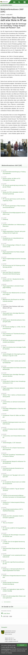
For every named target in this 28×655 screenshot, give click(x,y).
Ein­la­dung (5, 219)
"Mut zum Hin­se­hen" (8, 522)
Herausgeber (4, 627)
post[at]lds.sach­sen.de (13, 641)
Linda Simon (6, 613)
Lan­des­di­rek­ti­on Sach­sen (7, 5)
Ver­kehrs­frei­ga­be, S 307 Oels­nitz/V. (12, 442)
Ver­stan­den (22, 645)
